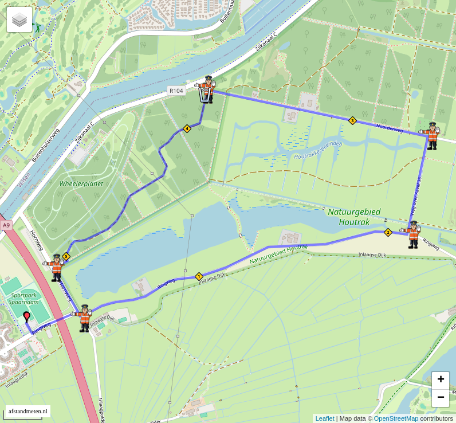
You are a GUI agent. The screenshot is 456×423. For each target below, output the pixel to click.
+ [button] (441, 380)
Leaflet (325, 418)
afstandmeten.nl (28, 411)
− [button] (441, 398)
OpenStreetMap (396, 418)
